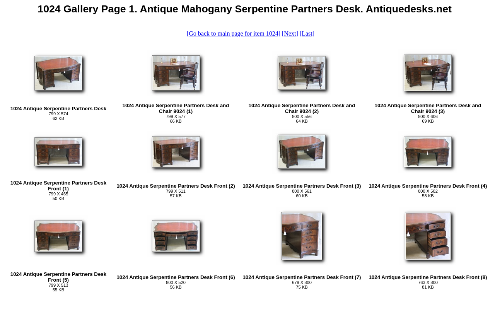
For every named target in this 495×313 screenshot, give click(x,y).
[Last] (307, 33)
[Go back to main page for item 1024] (233, 33)
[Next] (290, 33)
